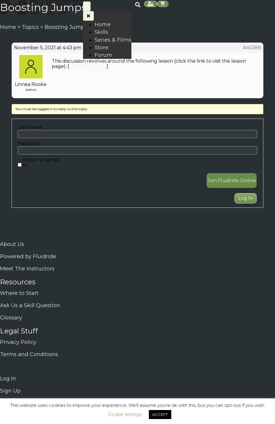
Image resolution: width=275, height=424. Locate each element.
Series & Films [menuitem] (113, 40)
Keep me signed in (41, 162)
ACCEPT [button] (160, 414)
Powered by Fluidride (28, 256)
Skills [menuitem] (101, 32)
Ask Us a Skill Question (30, 305)
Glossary (11, 317)
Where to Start (19, 293)
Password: (29, 143)
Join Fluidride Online (231, 180)
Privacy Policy (18, 342)
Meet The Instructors (27, 268)
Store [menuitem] (101, 47)
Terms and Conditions (29, 354)
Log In (245, 198)
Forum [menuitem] (103, 55)
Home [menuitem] (103, 24)
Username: (30, 127)
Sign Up (10, 391)
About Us (12, 244)
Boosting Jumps (88, 66)
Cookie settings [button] (125, 414)
